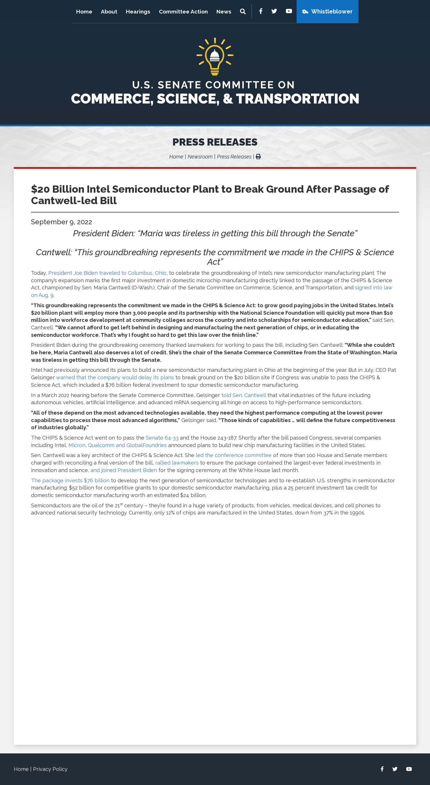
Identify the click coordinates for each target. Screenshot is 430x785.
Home (84, 11)
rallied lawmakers (177, 463)
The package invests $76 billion (70, 480)
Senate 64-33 (162, 438)
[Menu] (244, 11)
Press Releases (215, 142)
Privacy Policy (50, 769)
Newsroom (200, 157)
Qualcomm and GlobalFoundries (127, 445)
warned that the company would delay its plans (115, 377)
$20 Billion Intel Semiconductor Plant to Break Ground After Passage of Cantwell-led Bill (210, 194)
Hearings (138, 11)
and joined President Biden (124, 470)
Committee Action (183, 11)
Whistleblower (332, 11)
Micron (76, 445)
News (223, 11)
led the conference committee (234, 455)
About (109, 11)
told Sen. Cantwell (243, 395)
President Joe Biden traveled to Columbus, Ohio (107, 273)
